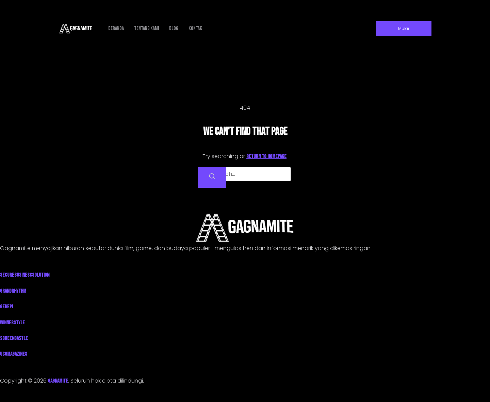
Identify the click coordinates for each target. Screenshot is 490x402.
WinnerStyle (12, 323)
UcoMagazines (13, 354)
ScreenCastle (14, 338)
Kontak (195, 28)
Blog (173, 28)
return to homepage (266, 156)
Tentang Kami (146, 28)
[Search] (212, 177)
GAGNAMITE (58, 381)
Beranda (116, 28)
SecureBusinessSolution (24, 275)
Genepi (6, 307)
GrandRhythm (13, 291)
